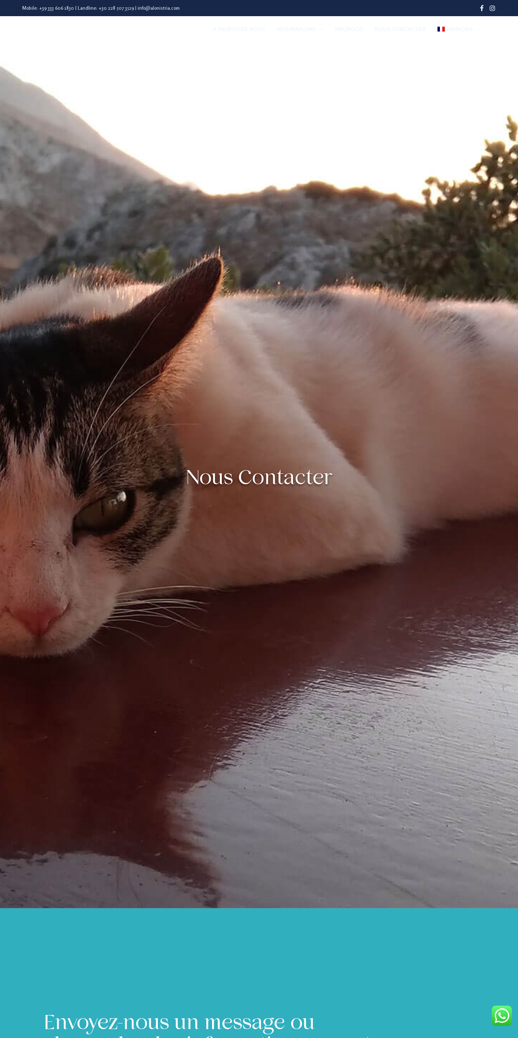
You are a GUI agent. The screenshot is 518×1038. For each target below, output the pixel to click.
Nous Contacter (400, 28)
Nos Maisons (296, 28)
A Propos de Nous (239, 28)
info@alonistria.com (159, 8)
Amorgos (348, 28)
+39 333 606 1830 (56, 8)
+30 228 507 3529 (116, 8)
